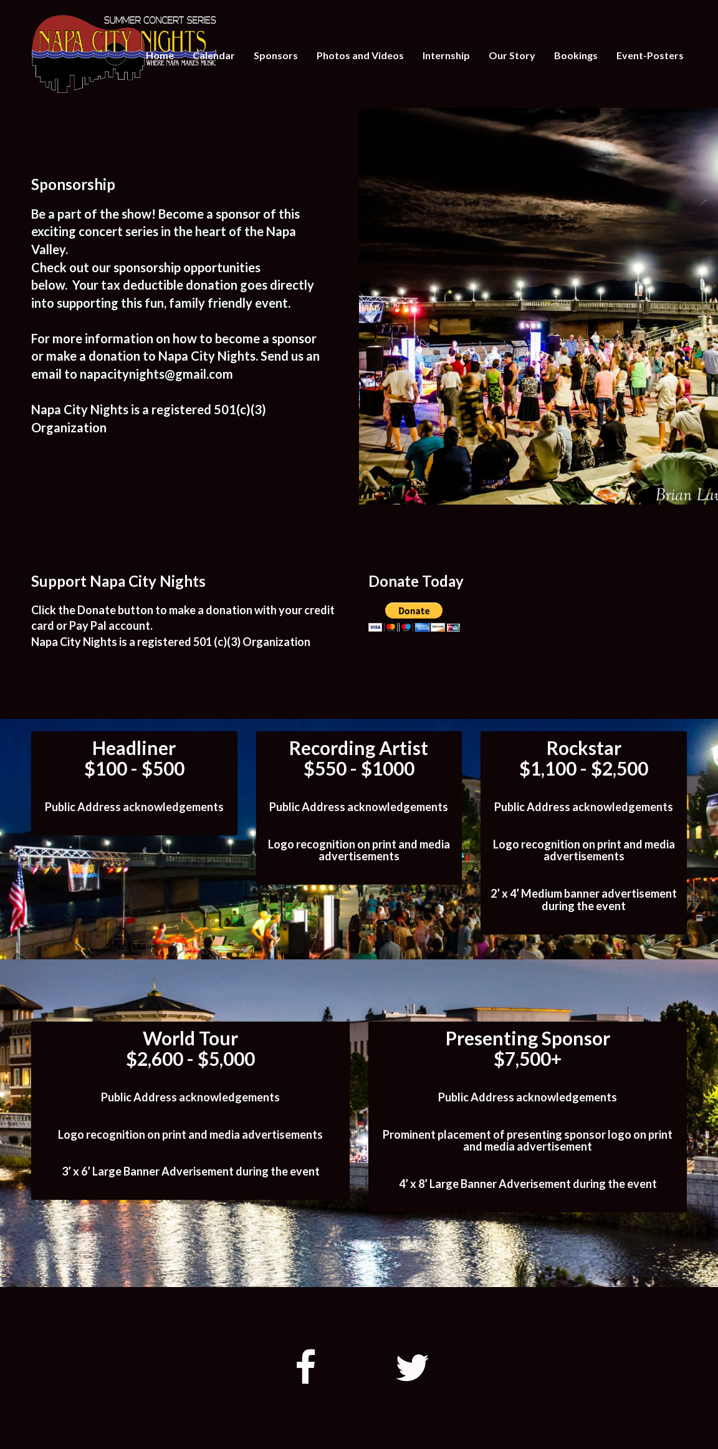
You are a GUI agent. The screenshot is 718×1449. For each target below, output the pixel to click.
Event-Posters (650, 55)
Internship (446, 55)
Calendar (214, 55)
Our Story (512, 55)
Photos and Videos (360, 55)
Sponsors (276, 55)
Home (160, 55)
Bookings (576, 55)
